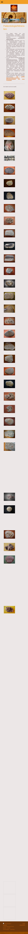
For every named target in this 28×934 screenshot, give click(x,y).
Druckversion (7, 923)
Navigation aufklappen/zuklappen (14, 2)
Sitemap (5, 925)
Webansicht (22, 925)
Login (23, 923)
